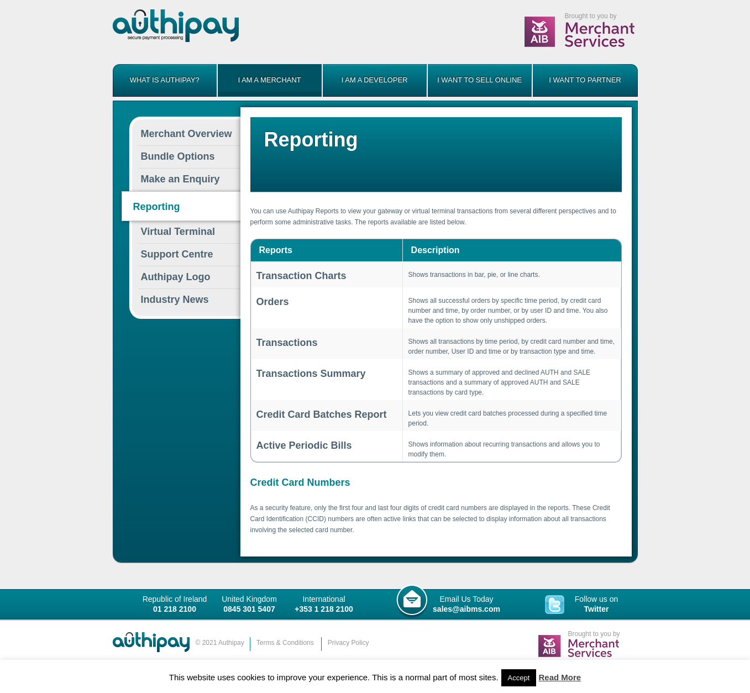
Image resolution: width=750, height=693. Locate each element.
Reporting (156, 207)
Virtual (178, 232)
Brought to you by (591, 16)
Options (178, 156)
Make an (180, 179)
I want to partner (585, 80)
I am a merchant (269, 80)
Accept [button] (519, 678)
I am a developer (375, 80)
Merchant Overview (186, 134)
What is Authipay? (164, 80)
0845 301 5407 (249, 609)
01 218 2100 (174, 609)
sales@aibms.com (466, 609)
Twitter (596, 609)
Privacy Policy (348, 643)
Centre (177, 254)
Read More (560, 677)
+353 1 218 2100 (324, 609)
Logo (176, 277)
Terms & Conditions (285, 643)
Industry (175, 300)
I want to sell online (479, 80)
